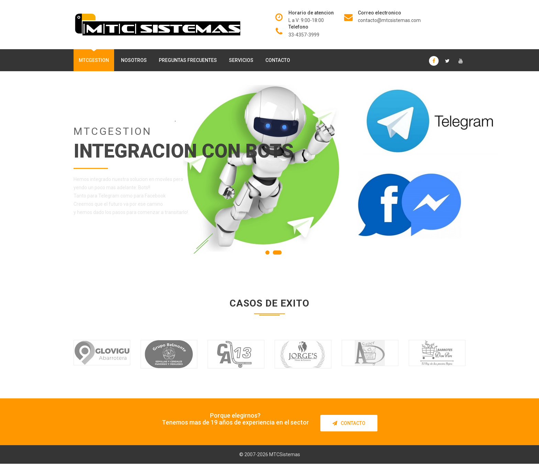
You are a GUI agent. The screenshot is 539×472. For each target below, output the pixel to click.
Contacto (277, 60)
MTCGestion (94, 60)
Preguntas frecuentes (188, 60)
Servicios (241, 60)
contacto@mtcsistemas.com (389, 20)
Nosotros (134, 60)
